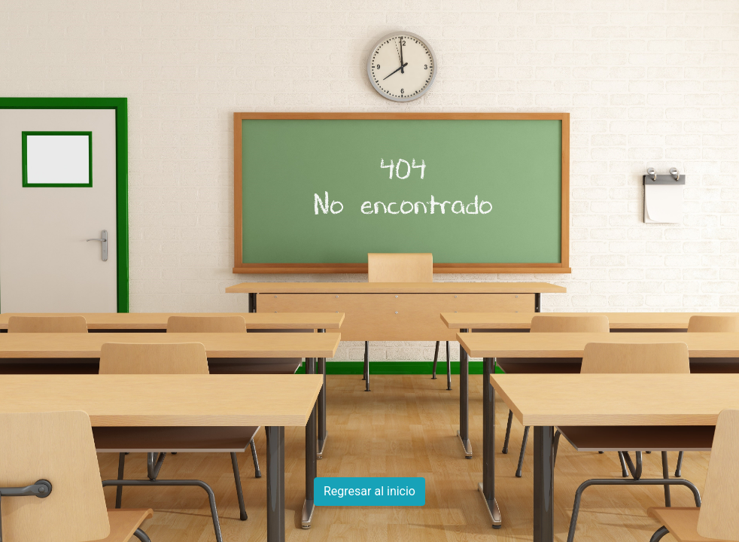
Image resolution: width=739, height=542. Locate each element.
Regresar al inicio (369, 491)
